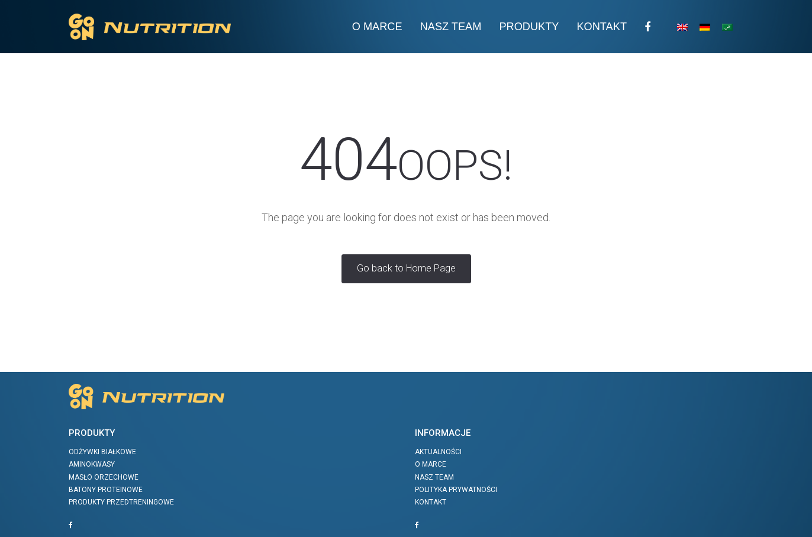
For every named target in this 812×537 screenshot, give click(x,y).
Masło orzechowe (103, 477)
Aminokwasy (92, 464)
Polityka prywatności (456, 490)
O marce (430, 464)
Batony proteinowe (106, 490)
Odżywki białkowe (102, 452)
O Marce (377, 27)
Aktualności (438, 452)
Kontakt (601, 27)
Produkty (529, 27)
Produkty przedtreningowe (121, 502)
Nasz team (451, 27)
